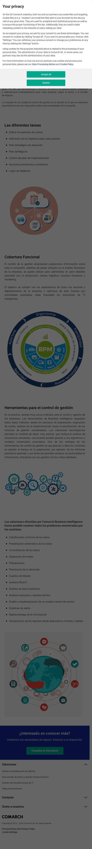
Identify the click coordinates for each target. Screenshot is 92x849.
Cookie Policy (66, 64)
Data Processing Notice (43, 64)
